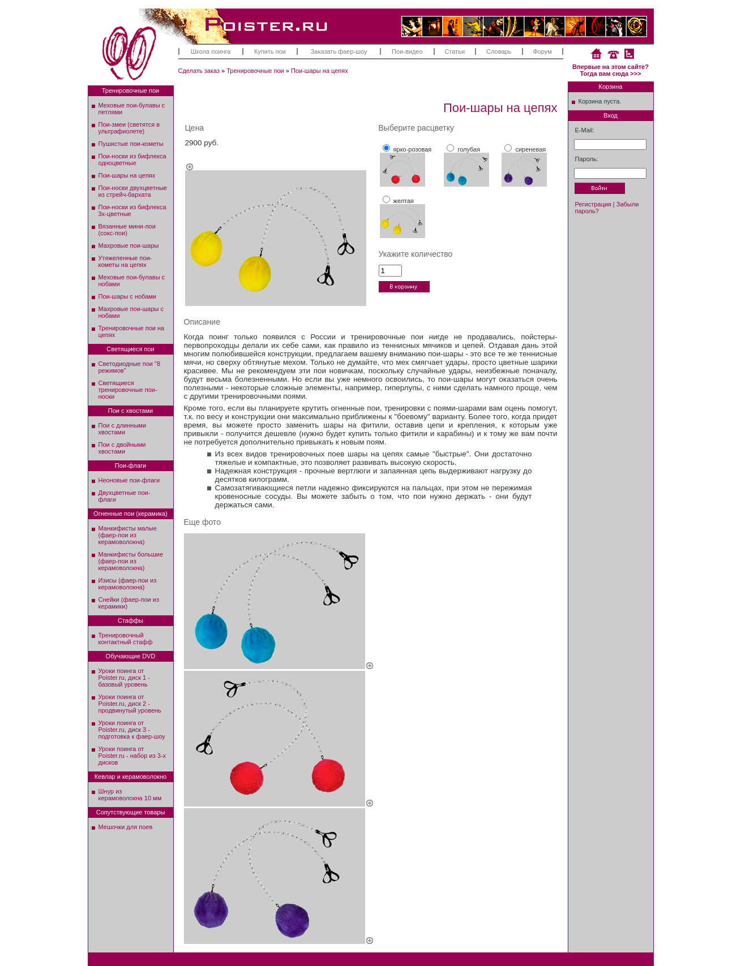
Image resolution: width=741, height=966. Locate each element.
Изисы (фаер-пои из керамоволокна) (127, 583)
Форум (542, 51)
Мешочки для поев (125, 826)
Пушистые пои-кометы (131, 143)
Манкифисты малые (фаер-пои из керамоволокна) (127, 535)
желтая (403, 200)
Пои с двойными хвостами (122, 448)
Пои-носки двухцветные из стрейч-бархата (132, 191)
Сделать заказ (199, 70)
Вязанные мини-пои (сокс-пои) (127, 229)
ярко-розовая (412, 149)
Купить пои (270, 51)
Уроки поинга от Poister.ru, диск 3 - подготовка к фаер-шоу (131, 729)
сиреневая (530, 149)
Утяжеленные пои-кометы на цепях (125, 261)
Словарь (498, 51)
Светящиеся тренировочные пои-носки (127, 390)
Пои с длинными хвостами (122, 428)
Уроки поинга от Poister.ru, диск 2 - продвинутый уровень (129, 703)
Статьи (454, 51)
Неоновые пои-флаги (129, 480)
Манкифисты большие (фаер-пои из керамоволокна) (131, 561)
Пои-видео (407, 51)
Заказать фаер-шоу (339, 51)
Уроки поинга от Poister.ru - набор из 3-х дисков (132, 755)
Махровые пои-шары (128, 245)
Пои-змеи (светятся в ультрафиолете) (129, 128)
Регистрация (593, 204)
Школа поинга (211, 51)
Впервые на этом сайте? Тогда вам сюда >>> (610, 70)
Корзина (611, 86)
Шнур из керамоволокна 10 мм (130, 794)
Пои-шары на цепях (319, 70)
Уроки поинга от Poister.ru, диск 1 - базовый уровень (124, 677)
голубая (468, 149)
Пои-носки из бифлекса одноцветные (132, 159)
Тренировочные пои (255, 70)
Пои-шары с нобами (127, 296)
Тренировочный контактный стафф (125, 638)
